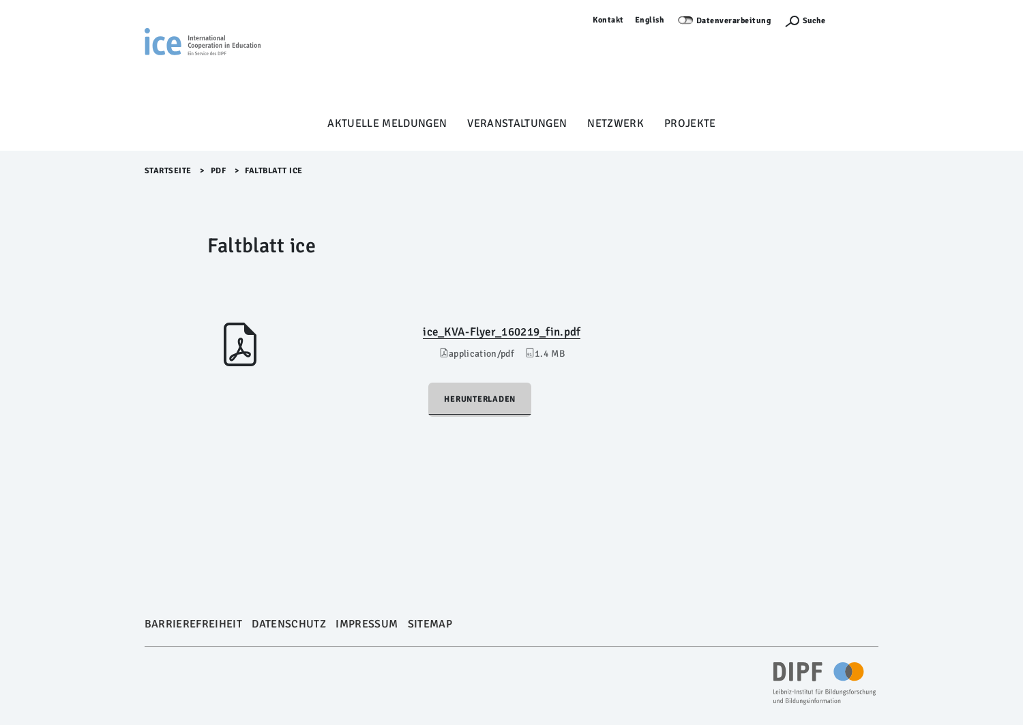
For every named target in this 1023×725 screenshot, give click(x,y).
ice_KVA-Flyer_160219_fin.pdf (501, 332)
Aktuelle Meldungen (387, 123)
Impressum (367, 624)
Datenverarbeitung (733, 21)
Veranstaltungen (517, 123)
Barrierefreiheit (193, 624)
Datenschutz (289, 624)
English (650, 20)
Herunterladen (480, 399)
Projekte (690, 123)
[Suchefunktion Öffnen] (804, 21)
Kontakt (608, 20)
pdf (218, 171)
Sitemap (430, 624)
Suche (814, 21)
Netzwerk (615, 123)
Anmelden (858, 20)
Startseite (168, 171)
